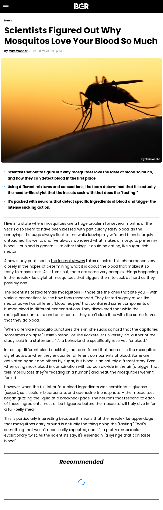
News (8, 20)
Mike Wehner (18, 51)
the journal (68, 261)
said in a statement (34, 341)
